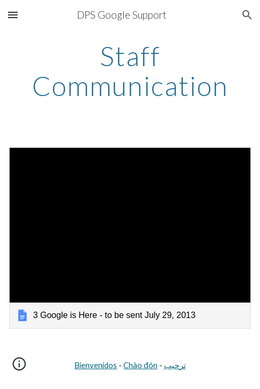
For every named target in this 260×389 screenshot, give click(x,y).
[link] (130, 238)
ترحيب (175, 365)
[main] (130, 71)
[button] (13, 14)
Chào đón (140, 365)
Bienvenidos (95, 365)
